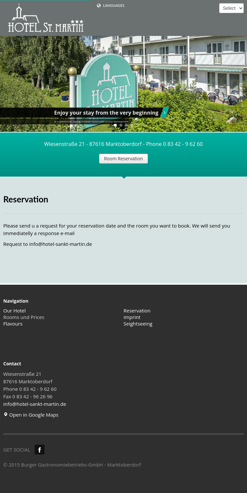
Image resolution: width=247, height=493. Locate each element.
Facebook (39, 449)
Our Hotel (14, 310)
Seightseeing (138, 323)
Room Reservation (123, 158)
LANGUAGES (110, 5)
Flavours (13, 323)
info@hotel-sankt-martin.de (60, 244)
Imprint (132, 317)
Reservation (137, 310)
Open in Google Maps (31, 414)
